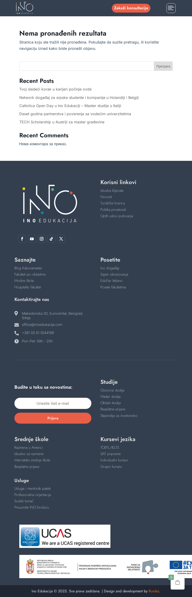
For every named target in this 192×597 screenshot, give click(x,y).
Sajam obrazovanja (114, 274)
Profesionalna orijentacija (32, 494)
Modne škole (24, 280)
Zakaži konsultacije (131, 8)
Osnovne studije (112, 390)
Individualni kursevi (114, 460)
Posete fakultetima (113, 287)
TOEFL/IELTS (109, 447)
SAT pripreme (110, 453)
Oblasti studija (110, 402)
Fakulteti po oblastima (30, 274)
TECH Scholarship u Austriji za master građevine (61, 122)
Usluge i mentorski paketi (32, 488)
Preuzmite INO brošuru (31, 507)
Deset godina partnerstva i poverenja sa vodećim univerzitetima (75, 113)
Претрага (163, 66)
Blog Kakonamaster (28, 268)
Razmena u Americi (28, 447)
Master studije (110, 396)
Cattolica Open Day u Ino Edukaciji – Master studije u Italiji (70, 105)
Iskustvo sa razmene (28, 453)
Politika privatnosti (113, 209)
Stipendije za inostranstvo (119, 415)
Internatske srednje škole (32, 460)
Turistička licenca (112, 203)
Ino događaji (109, 268)
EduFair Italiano (111, 280)
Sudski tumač (23, 501)
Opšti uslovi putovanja (116, 216)
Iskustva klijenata (111, 190)
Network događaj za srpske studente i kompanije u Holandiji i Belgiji (79, 97)
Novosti (106, 196)
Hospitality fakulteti (27, 287)
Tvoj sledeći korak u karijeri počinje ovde (55, 89)
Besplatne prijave (112, 409)
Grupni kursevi (111, 466)
